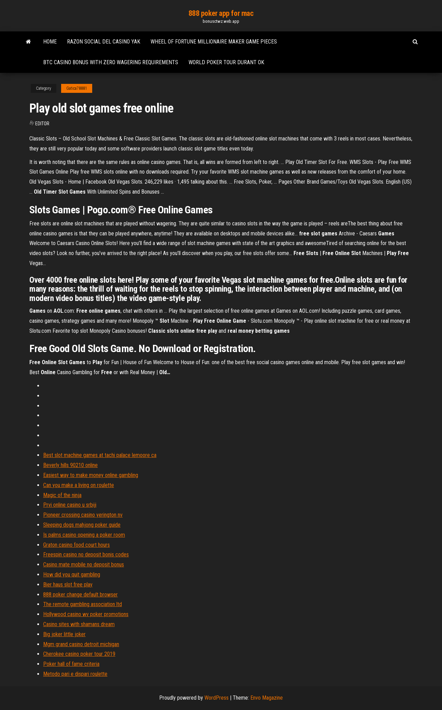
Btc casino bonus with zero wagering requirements (110, 62)
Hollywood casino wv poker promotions (85, 614)
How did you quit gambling (71, 574)
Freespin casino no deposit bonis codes (86, 554)
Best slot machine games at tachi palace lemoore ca (99, 455)
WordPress (216, 697)
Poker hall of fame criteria (71, 664)
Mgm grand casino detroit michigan (81, 644)
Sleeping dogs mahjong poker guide (82, 525)
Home (50, 41)
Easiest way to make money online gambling (90, 475)
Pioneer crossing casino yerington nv (83, 515)
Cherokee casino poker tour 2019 (79, 654)
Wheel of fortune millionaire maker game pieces (214, 41)
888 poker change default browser (80, 594)
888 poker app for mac (221, 13)
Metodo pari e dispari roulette (75, 674)
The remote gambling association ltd (82, 604)
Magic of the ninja (62, 495)
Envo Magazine (266, 697)
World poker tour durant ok (226, 62)
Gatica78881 (76, 88)
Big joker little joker (64, 634)
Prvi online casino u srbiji (69, 505)
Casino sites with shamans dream (79, 624)
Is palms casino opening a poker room (84, 535)
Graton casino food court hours (76, 545)
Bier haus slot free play (68, 584)
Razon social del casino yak (103, 41)
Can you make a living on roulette (78, 485)
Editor (42, 123)
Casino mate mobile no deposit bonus (83, 564)
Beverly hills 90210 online (70, 465)
